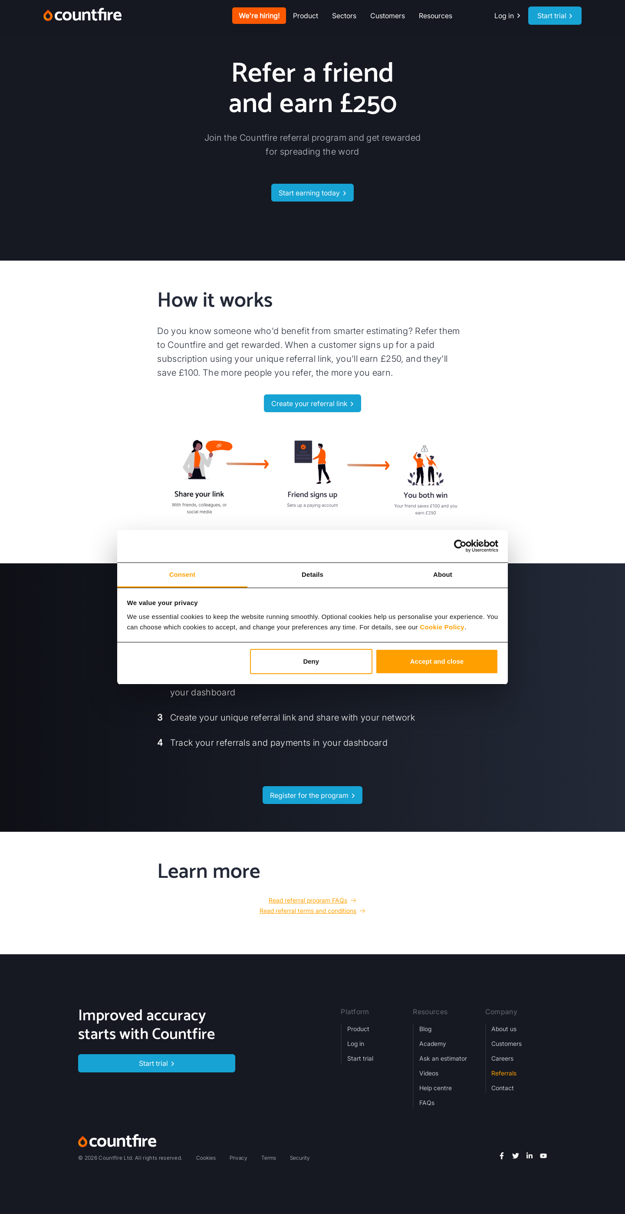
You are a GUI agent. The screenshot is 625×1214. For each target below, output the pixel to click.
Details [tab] (312, 574)
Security (300, 1157)
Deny (311, 661)
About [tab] (442, 574)
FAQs (426, 1102)
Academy (432, 1043)
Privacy (238, 1157)
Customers (387, 15)
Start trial (360, 1058)
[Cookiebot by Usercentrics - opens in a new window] (460, 545)
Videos (428, 1073)
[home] (82, 15)
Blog (425, 1028)
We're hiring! (259, 15)
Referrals (503, 1073)
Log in (355, 1043)
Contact (502, 1088)
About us (503, 1028)
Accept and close (437, 661)
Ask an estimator (443, 1058)
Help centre (435, 1088)
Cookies (206, 1157)
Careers (502, 1058)
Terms (268, 1157)
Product (358, 1028)
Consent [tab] (182, 574)
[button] (305, 16)
